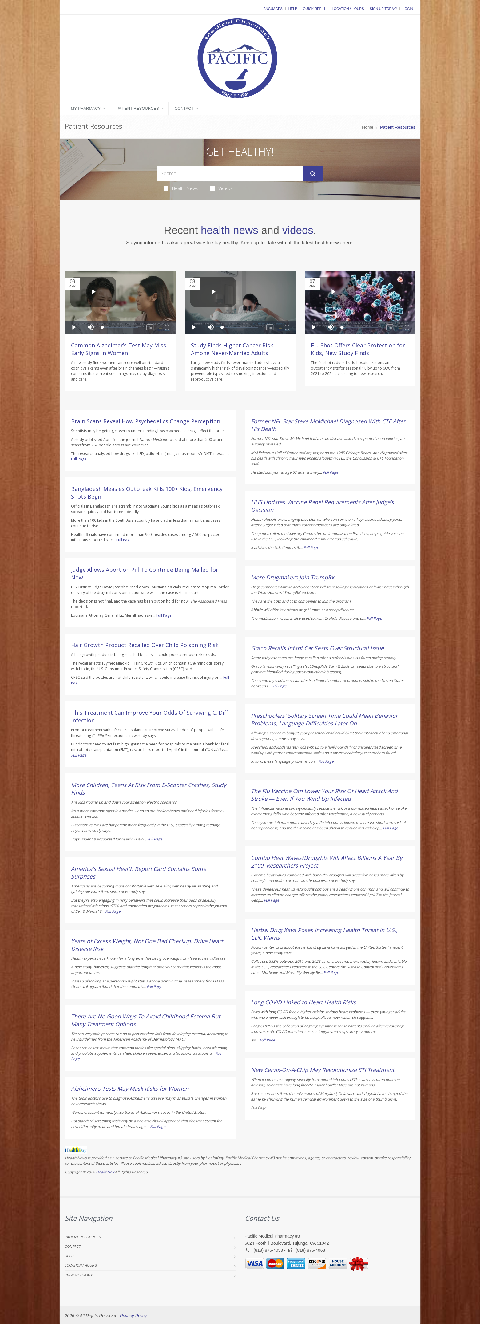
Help (292, 8)
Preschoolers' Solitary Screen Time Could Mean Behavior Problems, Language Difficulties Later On (324, 719)
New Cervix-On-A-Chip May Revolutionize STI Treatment (322, 1069)
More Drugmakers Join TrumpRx (292, 577)
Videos (221, 188)
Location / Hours (348, 8)
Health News (181, 188)
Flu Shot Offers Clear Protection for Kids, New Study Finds (358, 349)
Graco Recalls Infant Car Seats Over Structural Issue (317, 648)
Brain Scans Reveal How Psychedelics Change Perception (145, 421)
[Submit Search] (313, 173)
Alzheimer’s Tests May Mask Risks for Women (129, 1088)
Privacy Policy (79, 1275)
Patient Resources (137, 108)
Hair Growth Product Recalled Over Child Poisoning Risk (145, 645)
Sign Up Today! (383, 8)
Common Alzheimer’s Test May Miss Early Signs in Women (118, 349)
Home (367, 127)
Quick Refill (314, 8)
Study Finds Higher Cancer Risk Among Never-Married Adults (232, 349)
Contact (184, 108)
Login (408, 8)
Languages (271, 8)
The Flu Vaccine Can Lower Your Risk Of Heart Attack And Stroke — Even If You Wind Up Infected (324, 794)
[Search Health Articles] (230, 173)
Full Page (78, 459)
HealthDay (105, 1172)
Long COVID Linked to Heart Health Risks (303, 1002)
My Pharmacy (86, 108)
